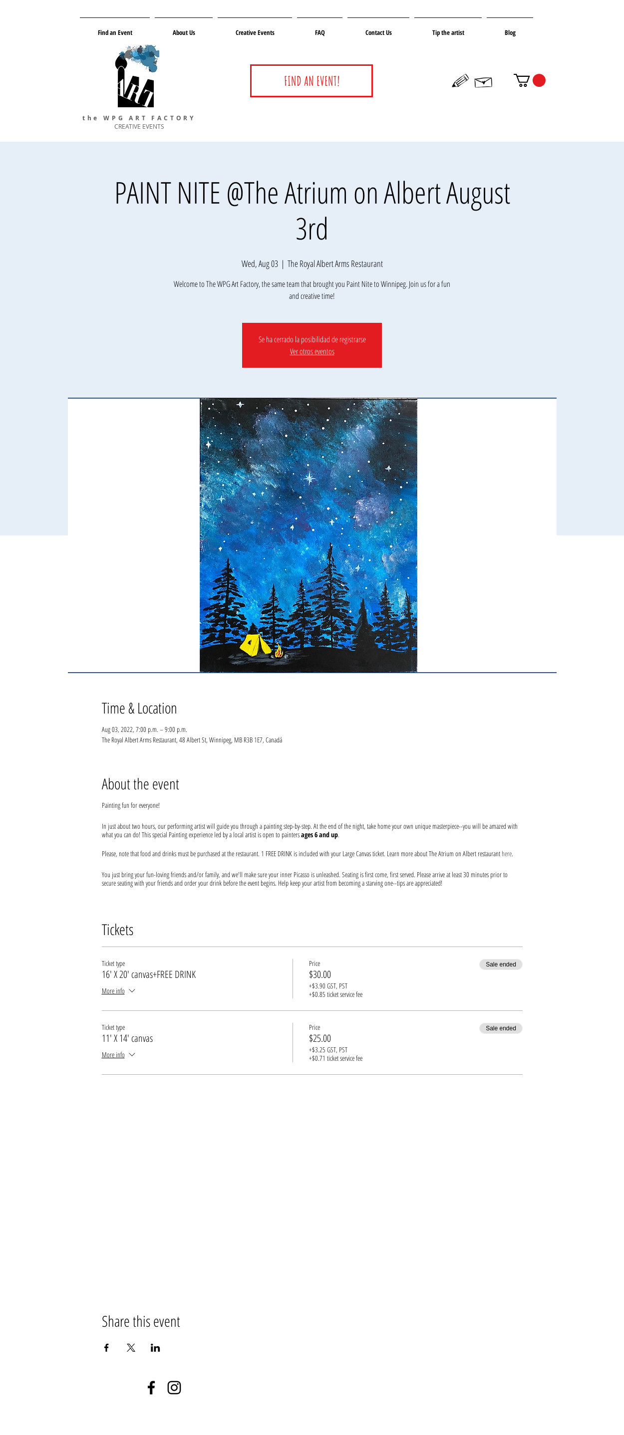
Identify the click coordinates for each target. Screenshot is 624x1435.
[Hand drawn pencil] (461, 80)
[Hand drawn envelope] (484, 80)
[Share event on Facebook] (106, 1348)
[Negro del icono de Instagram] (174, 1388)
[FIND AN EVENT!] (311, 80)
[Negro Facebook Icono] (151, 1388)
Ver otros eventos (312, 351)
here (507, 853)
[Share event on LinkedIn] (155, 1348)
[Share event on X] (131, 1348)
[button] (530, 80)
